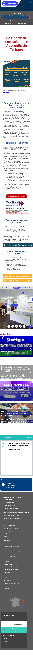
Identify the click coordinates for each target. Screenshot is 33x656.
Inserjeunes (6, 92)
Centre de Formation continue (19, 17)
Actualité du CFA (22, 23)
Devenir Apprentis (24, 20)
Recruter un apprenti (8, 23)
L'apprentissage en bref (9, 20)
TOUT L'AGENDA (29, 437)
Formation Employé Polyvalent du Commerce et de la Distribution (19, 444)
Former (5, 17)
